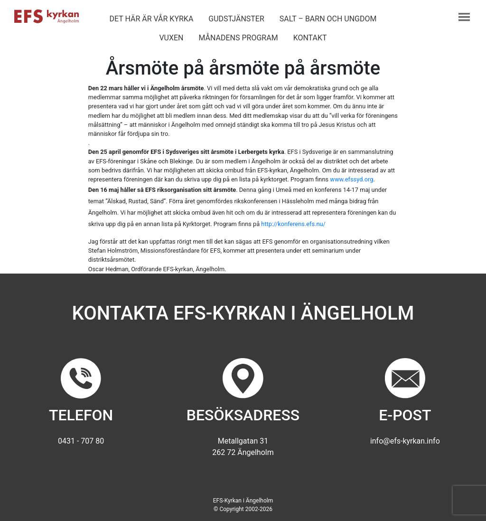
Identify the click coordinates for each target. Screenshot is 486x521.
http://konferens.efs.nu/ (293, 223)
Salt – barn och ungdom (328, 18)
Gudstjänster (236, 18)
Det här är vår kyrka (151, 18)
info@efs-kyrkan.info (405, 440)
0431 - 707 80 (81, 440)
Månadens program (238, 37)
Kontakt (310, 37)
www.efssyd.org (351, 179)
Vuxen (171, 37)
